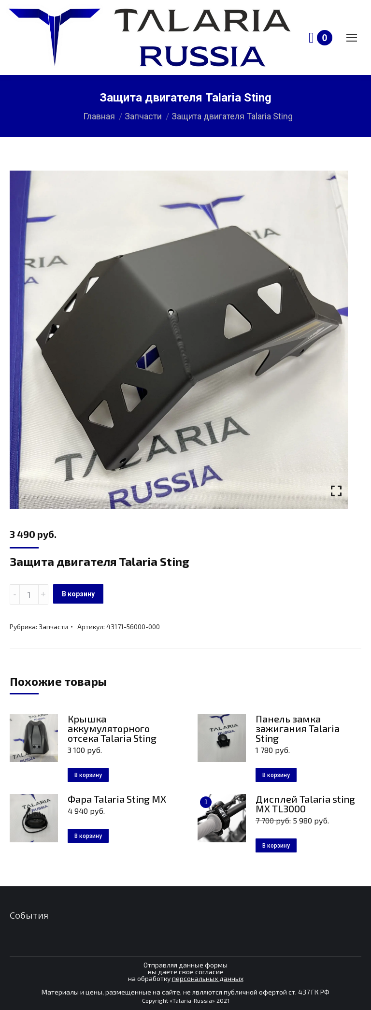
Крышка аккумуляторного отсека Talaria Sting (112, 728)
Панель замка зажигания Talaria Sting (298, 728)
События (29, 915)
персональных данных (207, 978)
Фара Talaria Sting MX (117, 799)
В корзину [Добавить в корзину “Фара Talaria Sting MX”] (88, 836)
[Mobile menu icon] (351, 37)
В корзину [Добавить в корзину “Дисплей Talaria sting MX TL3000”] (276, 845)
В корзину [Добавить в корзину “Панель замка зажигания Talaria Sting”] (276, 775)
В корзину (78, 594)
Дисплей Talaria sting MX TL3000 (305, 803)
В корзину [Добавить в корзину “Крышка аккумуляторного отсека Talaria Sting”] (88, 775)
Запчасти (53, 626)
